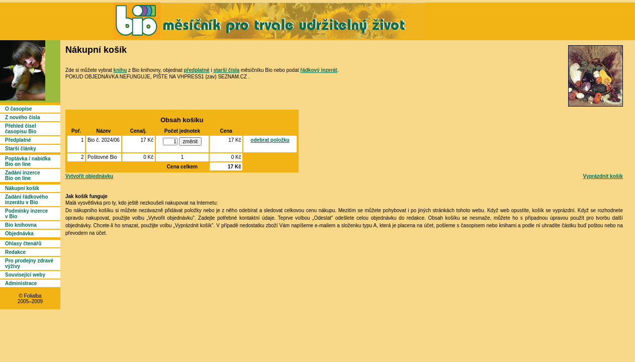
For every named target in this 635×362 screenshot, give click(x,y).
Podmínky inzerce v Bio (26, 213)
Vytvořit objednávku (89, 176)
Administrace (21, 283)
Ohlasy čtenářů (23, 243)
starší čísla (226, 70)
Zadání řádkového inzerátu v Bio (26, 199)
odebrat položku (269, 140)
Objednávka (19, 233)
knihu (120, 70)
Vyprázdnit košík (603, 176)
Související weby (25, 275)
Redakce (15, 252)
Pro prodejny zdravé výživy (29, 263)
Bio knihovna (21, 225)
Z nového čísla (22, 117)
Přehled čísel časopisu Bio (20, 128)
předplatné (196, 70)
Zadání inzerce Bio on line (22, 175)
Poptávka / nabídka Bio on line (28, 161)
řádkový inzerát (318, 70)
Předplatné (18, 140)
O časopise (18, 109)
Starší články (20, 148)
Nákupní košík (22, 188)
